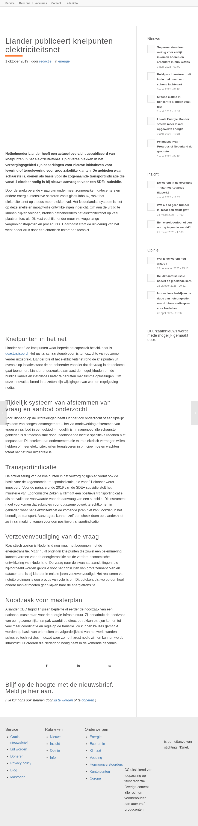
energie (64, 61)
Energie (95, 737)
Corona (95, 778)
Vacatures (41, 3)
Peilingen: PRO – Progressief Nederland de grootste (174, 146)
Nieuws (55, 737)
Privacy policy (20, 763)
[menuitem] (11, 3)
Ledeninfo (71, 3)
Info (53, 757)
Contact (56, 3)
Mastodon (17, 777)
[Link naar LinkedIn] (78, 666)
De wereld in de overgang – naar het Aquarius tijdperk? (174, 187)
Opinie (55, 750)
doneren (88, 700)
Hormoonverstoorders (106, 764)
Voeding (96, 757)
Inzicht (55, 744)
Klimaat (95, 750)
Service (10, 3)
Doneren (16, 756)
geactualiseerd (16, 353)
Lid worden (18, 749)
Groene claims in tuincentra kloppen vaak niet (173, 101)
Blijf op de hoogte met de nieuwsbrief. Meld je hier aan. (59, 688)
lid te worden (63, 700)
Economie (97, 744)
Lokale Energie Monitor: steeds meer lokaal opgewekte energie (173, 124)
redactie (45, 61)
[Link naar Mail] (110, 666)
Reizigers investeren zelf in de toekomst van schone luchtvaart (174, 79)
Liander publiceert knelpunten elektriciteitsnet (59, 45)
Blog (13, 770)
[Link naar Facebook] (46, 666)
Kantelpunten (100, 771)
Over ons (24, 3)
